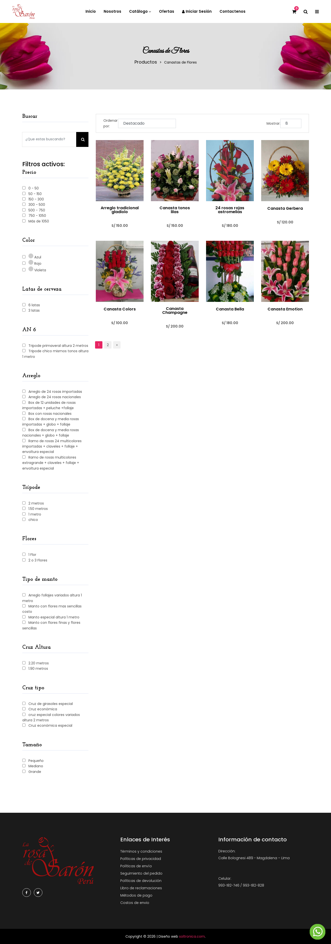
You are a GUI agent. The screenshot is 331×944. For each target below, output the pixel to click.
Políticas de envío (136, 866)
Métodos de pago (136, 895)
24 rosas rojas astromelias (229, 210)
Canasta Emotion (285, 309)
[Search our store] (49, 139)
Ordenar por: (110, 123)
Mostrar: (273, 123)
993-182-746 (228, 885)
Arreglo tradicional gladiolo (120, 210)
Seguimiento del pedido (141, 873)
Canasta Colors (120, 309)
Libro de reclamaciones (141, 888)
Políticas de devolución (140, 880)
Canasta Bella (230, 309)
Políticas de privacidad (140, 858)
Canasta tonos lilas (174, 210)
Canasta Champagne (174, 311)
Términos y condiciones (141, 851)
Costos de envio (134, 902)
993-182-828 (253, 885)
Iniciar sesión (197, 11)
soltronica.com (192, 936)
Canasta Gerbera (285, 208)
